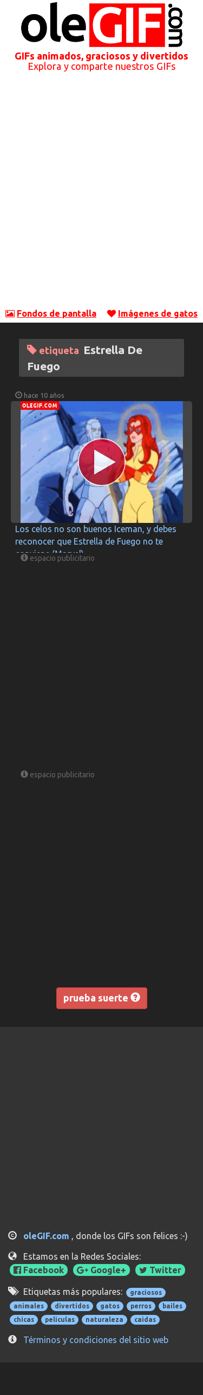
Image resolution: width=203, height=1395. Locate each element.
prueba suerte (101, 997)
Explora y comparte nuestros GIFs (101, 66)
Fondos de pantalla (56, 313)
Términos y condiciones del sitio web (95, 1340)
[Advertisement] (101, 194)
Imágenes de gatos (158, 313)
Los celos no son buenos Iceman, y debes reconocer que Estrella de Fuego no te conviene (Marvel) (95, 541)
